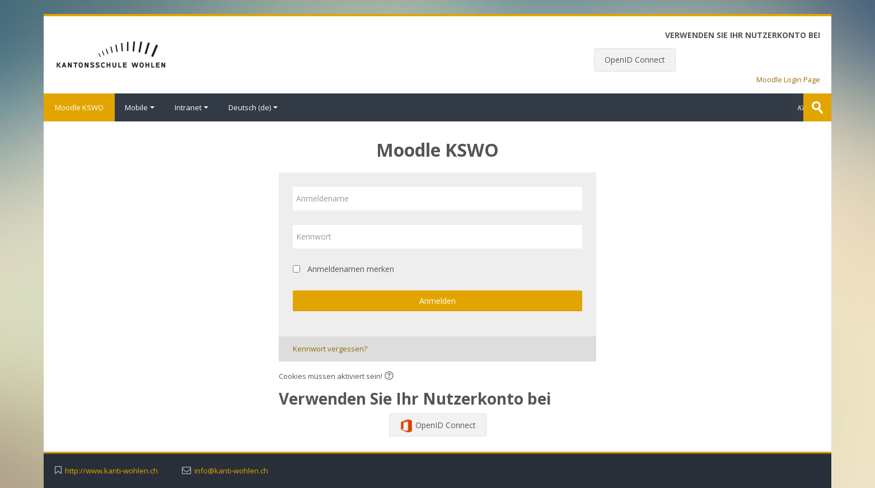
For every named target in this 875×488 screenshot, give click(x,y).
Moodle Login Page (788, 80)
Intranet (191, 107)
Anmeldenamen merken (350, 269)
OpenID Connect (635, 59)
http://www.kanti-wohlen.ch (111, 471)
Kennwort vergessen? (330, 349)
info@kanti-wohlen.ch (231, 471)
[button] (390, 376)
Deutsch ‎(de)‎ (253, 107)
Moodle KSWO (79, 107)
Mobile (140, 107)
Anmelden (437, 300)
